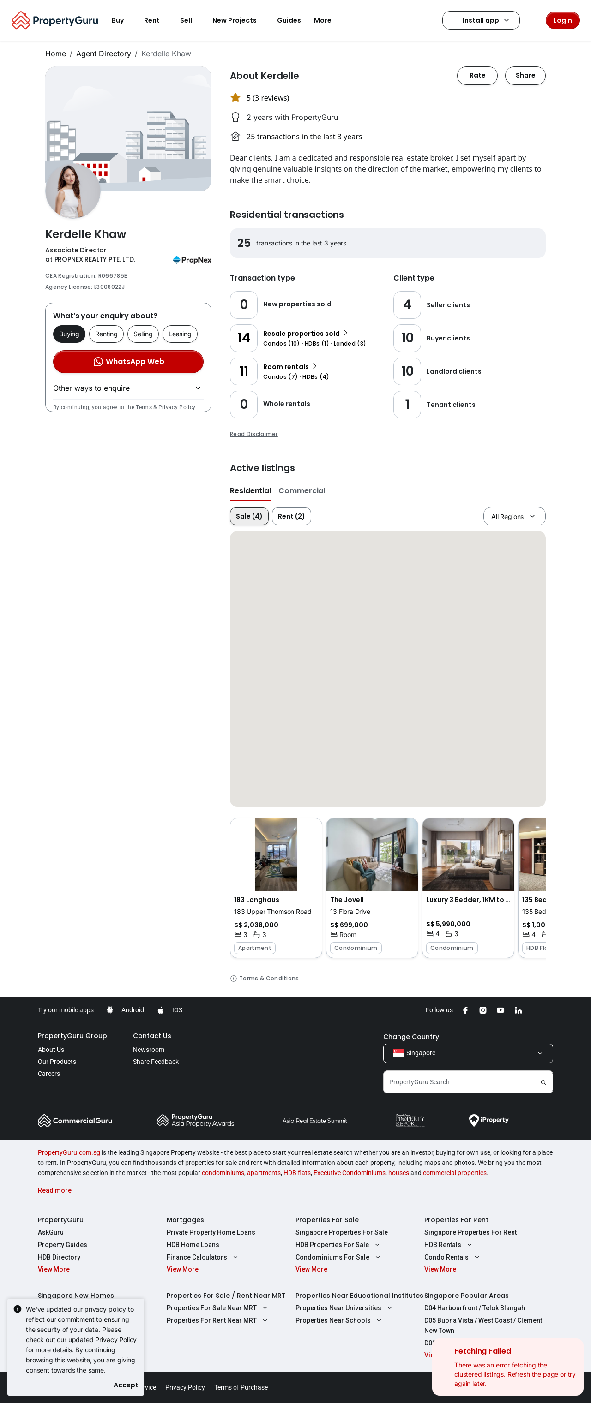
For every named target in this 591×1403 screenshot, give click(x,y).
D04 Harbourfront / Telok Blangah (474, 1308)
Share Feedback (156, 1061)
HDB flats (297, 1172)
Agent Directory (103, 53)
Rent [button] (157, 20)
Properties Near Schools (340, 1320)
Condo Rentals (453, 1257)
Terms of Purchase (241, 1387)
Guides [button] (289, 20)
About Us (51, 1049)
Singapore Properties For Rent (470, 1232)
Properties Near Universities (345, 1308)
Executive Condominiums (350, 1172)
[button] (276, 888)
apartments (264, 1172)
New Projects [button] (240, 20)
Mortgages (185, 1219)
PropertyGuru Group (72, 1035)
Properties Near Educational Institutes (359, 1295)
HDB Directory (59, 1257)
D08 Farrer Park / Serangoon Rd (472, 1343)
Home (55, 53)
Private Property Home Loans (211, 1232)
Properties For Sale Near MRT (218, 1308)
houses (398, 1172)
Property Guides (62, 1244)
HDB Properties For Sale (339, 1245)
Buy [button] (123, 20)
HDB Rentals (449, 1245)
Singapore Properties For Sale (342, 1232)
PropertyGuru (61, 1219)
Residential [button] (250, 490)
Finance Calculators (203, 1257)
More (328, 20)
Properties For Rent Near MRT (218, 1320)
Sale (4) (249, 516)
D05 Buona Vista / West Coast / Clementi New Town (484, 1325)
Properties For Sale (327, 1219)
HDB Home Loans (193, 1244)
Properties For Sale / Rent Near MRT (226, 1295)
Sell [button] (191, 20)
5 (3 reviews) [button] (268, 98)
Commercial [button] (301, 490)
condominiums (223, 1172)
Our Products (57, 1061)
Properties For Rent (456, 1219)
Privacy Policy (176, 407)
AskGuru (51, 1232)
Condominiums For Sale (339, 1257)
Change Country (411, 1036)
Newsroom (148, 1049)
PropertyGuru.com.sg (69, 1152)
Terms (144, 407)
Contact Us (152, 1035)
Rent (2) (291, 516)
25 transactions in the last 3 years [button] (304, 136)
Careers (49, 1073)
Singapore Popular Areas (466, 1295)
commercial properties (455, 1172)
